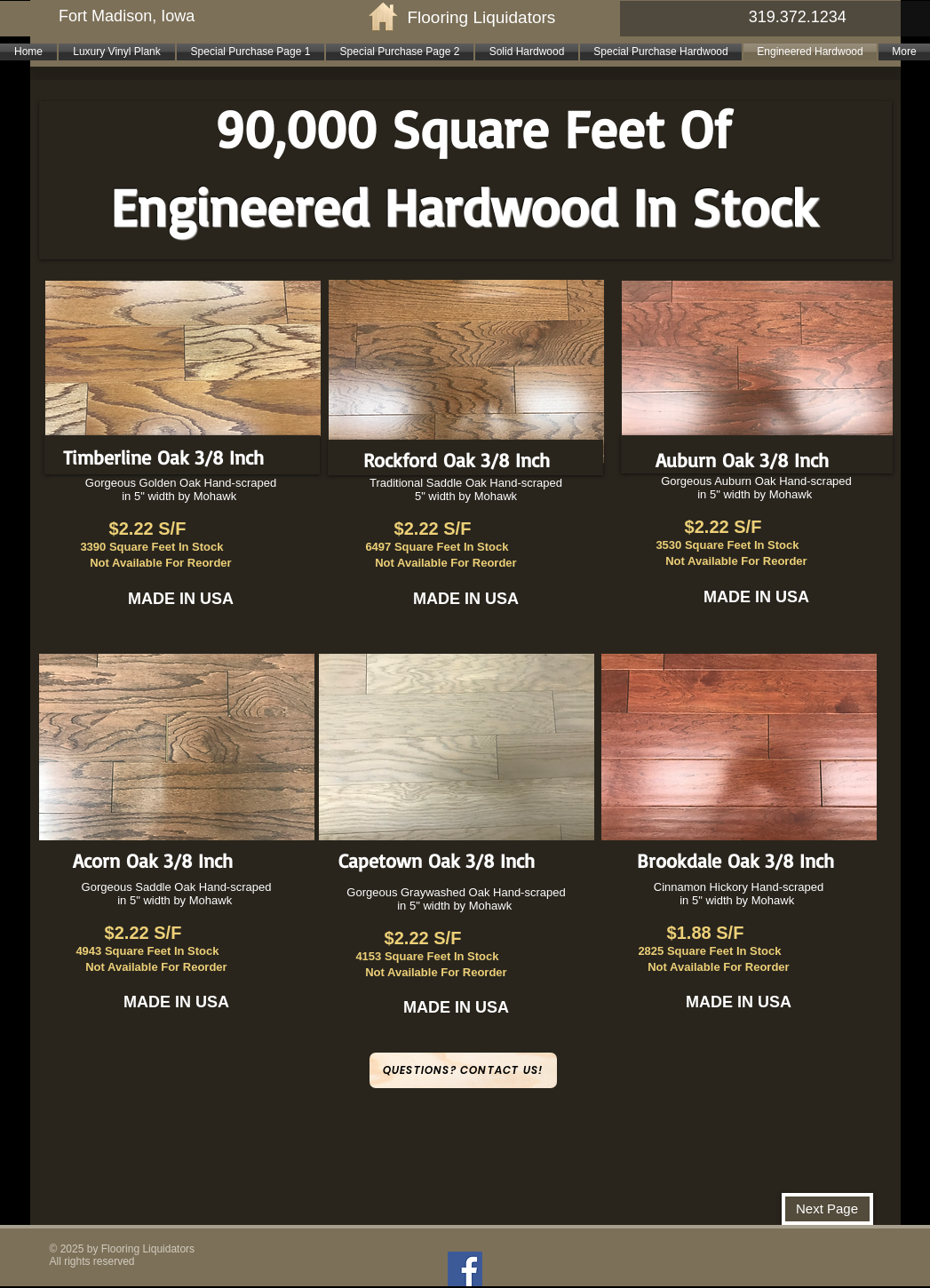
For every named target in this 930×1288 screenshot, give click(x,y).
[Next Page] (827, 1209)
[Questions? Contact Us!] (463, 1070)
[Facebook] (465, 1269)
